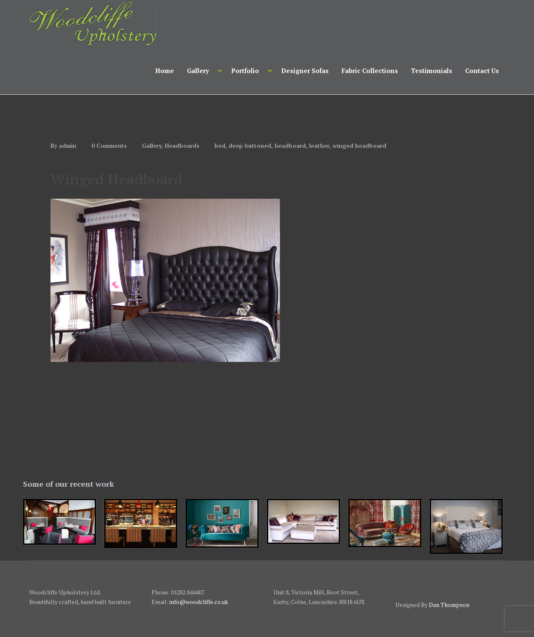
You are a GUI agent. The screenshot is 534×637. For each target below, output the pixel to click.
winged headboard (359, 145)
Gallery (198, 70)
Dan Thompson (449, 605)
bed (219, 145)
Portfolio (245, 70)
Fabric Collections (370, 70)
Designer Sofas (305, 70)
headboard (290, 145)
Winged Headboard (116, 179)
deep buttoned (250, 145)
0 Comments (109, 145)
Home (164, 70)
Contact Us (482, 70)
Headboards (182, 145)
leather (319, 145)
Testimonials (431, 70)
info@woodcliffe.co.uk (198, 602)
